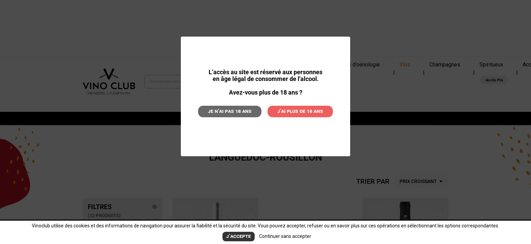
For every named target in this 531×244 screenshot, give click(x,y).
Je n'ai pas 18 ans (236, 110)
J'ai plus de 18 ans (293, 110)
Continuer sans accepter (282, 236)
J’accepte (238, 236)
